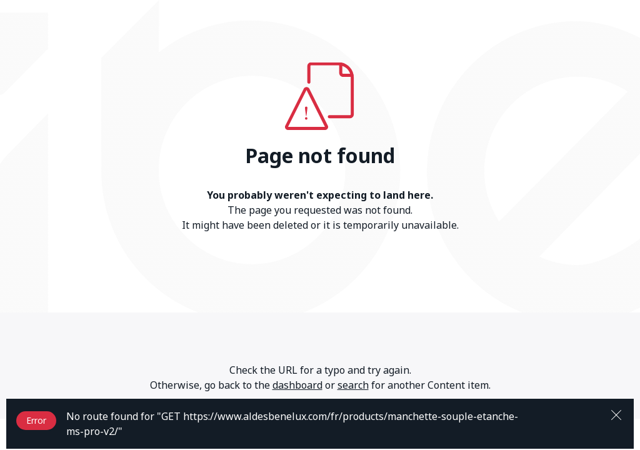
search (353, 385)
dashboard (297, 385)
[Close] (616, 414)
